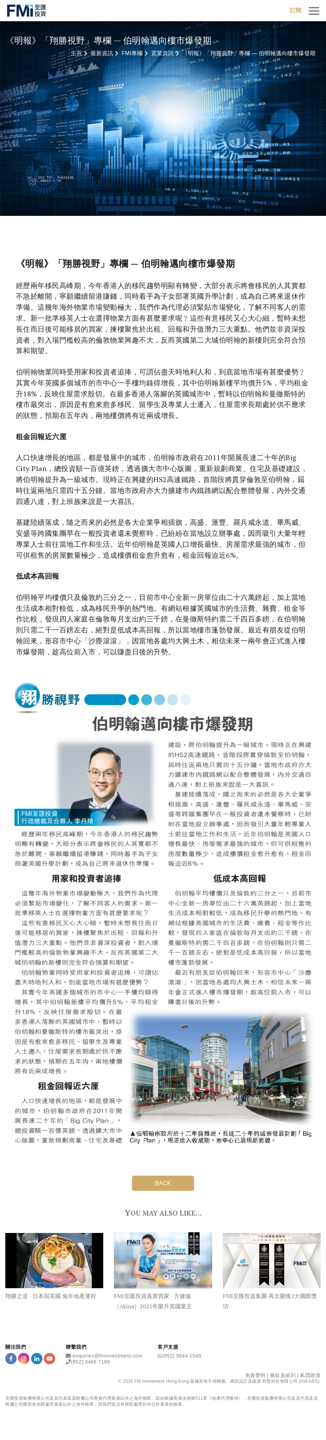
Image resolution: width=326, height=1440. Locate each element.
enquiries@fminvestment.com (107, 1356)
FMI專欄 (132, 53)
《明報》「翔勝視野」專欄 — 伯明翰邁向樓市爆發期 (248, 53)
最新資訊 (102, 53)
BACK (163, 1183)
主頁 (76, 53)
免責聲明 (255, 1375)
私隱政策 (310, 1375)
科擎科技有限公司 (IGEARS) (290, 1381)
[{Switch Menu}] (314, 10)
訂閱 (295, 10)
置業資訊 (162, 53)
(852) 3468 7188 (90, 1362)
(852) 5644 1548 (181, 1356)
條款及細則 (283, 1375)
